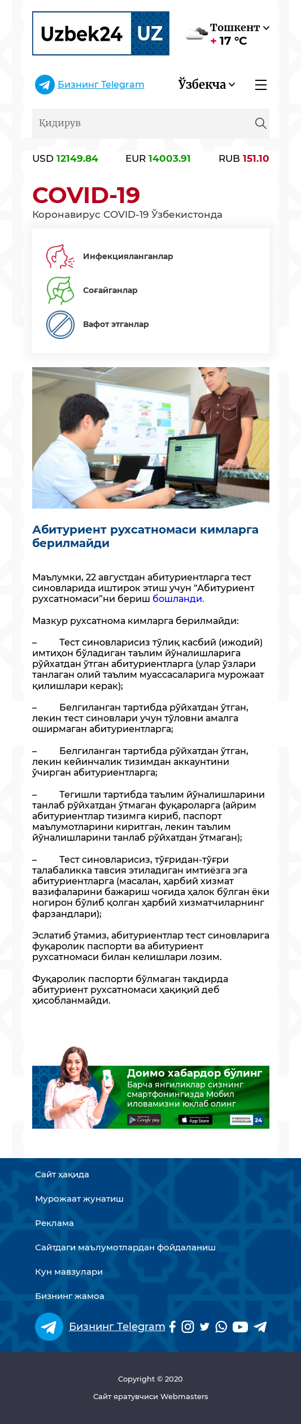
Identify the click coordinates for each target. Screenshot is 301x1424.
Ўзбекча (202, 84)
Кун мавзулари (69, 1272)
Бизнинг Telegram (101, 84)
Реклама (54, 1223)
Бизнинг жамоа (69, 1296)
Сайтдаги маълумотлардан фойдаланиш (125, 1247)
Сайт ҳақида (62, 1174)
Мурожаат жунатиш (79, 1199)
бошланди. (178, 598)
